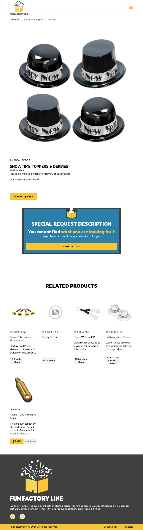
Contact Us (71, 246)
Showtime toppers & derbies (40, 19)
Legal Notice (110, 526)
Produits (14, 19)
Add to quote (23, 196)
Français (128, 526)
